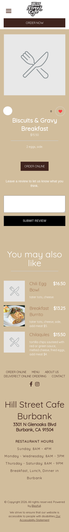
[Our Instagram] (37, 384)
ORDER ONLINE (34, 166)
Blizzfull (36, 506)
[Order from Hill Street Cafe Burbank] (14, 291)
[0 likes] (59, 111)
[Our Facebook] (31, 384)
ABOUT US (52, 372)
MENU (36, 372)
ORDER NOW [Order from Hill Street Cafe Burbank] (34, 23)
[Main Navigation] (8, 11)
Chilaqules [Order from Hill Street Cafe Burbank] (39, 334)
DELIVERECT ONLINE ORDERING (25, 376)
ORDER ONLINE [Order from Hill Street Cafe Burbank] (16, 372)
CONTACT (58, 376)
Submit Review (34, 220)
